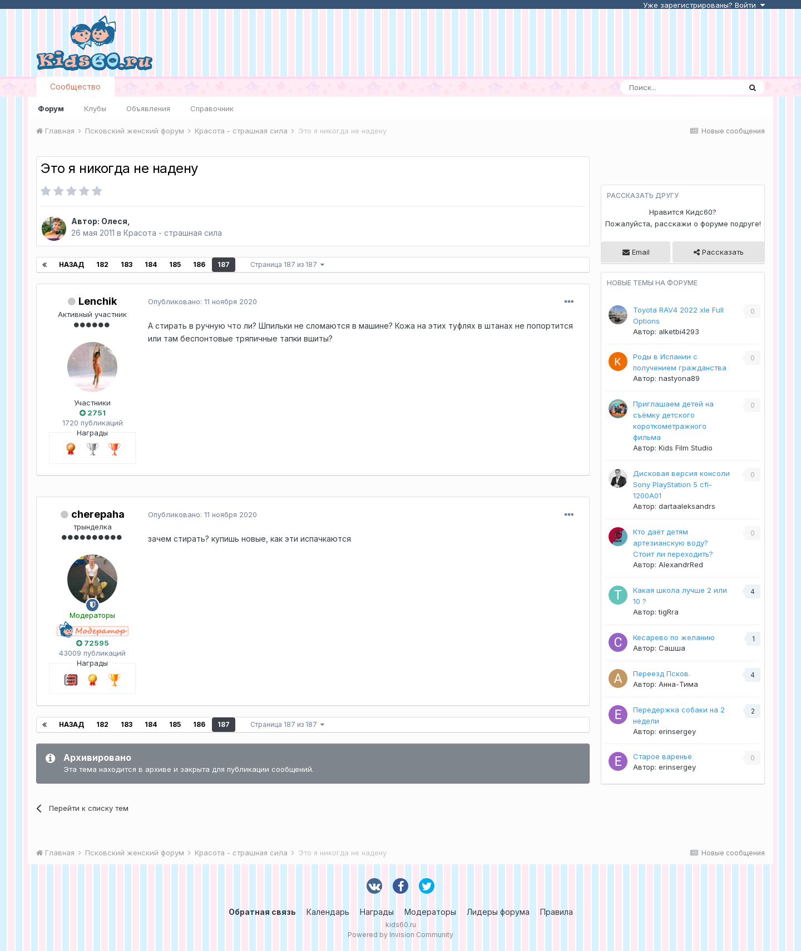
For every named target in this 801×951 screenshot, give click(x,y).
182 (102, 264)
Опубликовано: (202, 301)
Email (636, 251)
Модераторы (430, 912)
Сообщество (75, 86)
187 (223, 264)
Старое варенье (662, 756)
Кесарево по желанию (674, 637)
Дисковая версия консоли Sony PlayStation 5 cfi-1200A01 (681, 484)
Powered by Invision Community (400, 934)
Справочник (212, 108)
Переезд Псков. (661, 673)
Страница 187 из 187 (287, 264)
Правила (556, 912)
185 (175, 264)
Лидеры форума (498, 912)
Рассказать (719, 251)
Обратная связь (262, 912)
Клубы (95, 108)
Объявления (148, 108)
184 (151, 264)
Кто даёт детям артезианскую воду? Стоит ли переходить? (673, 542)
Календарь (327, 912)
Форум (51, 108)
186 (199, 264)
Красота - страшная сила (172, 232)
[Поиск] (680, 87)
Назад (71, 264)
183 (126, 264)
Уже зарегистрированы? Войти (704, 5)
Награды (377, 912)
